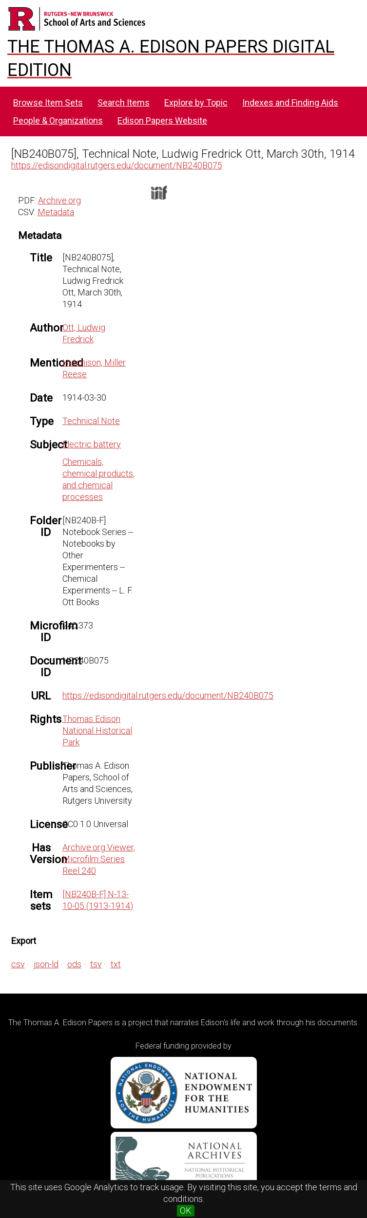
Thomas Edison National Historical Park (97, 730)
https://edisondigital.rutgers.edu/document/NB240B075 (116, 165)
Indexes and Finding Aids (290, 102)
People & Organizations (58, 120)
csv (18, 964)
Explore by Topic (196, 102)
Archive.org (59, 200)
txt (116, 964)
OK (186, 1210)
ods (74, 964)
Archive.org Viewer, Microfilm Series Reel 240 (98, 859)
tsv (96, 964)
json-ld (46, 964)
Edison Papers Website (162, 120)
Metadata (56, 212)
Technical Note (91, 421)
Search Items (123, 102)
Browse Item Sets (48, 102)
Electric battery (91, 444)
